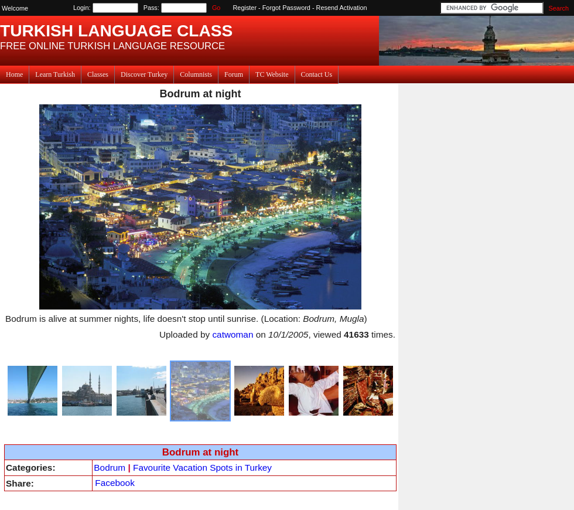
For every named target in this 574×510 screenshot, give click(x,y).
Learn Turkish (55, 74)
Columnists (196, 74)
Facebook (114, 483)
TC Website (271, 74)
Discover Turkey (144, 74)
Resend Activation (341, 7)
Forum (233, 74)
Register (245, 7)
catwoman (232, 334)
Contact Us (317, 74)
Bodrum (109, 467)
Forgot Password (286, 7)
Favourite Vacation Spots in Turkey (202, 467)
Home (14, 74)
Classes (97, 74)
